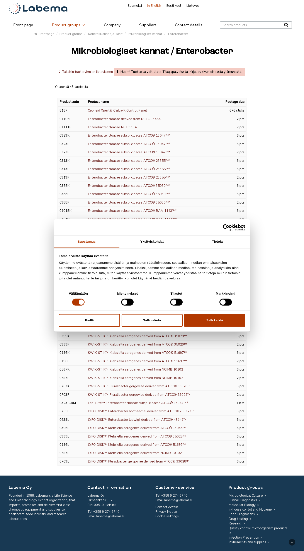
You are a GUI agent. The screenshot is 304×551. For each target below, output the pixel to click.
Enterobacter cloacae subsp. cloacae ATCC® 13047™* (129, 135)
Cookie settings (167, 516)
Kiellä (89, 320)
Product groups (68, 25)
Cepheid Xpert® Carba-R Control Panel (117, 110)
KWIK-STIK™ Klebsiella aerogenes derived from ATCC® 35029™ (137, 336)
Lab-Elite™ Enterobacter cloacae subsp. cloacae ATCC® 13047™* (138, 403)
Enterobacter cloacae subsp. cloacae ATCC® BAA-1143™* (132, 211)
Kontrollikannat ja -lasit (105, 34)
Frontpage (44, 34)
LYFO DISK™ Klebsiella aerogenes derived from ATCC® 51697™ (137, 444)
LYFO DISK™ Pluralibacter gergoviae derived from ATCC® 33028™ (138, 461)
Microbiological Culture (246, 495)
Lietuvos (192, 5)
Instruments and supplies (248, 542)
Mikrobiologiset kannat (145, 34)
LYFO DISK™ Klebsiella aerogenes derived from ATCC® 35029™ (137, 436)
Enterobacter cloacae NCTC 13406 (114, 127)
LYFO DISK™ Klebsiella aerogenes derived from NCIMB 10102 (135, 453)
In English (154, 5)
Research (236, 523)
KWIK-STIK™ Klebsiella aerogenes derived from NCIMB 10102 (135, 369)
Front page (23, 25)
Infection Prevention (244, 537)
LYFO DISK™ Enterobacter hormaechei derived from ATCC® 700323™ (141, 411)
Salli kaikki (214, 320)
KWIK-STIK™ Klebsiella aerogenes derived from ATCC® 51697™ (137, 353)
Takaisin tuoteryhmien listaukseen (86, 72)
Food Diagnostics (242, 514)
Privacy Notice (166, 511)
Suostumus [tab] (87, 241)
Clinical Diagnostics (243, 500)
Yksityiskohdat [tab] (152, 241)
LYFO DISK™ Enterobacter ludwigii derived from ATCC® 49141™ (137, 419)
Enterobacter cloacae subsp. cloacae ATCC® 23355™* (129, 161)
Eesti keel (173, 5)
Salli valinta (152, 320)
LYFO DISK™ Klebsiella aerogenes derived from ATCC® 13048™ (137, 428)
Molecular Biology (242, 505)
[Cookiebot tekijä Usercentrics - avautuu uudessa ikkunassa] (226, 227)
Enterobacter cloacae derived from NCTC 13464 (124, 119)
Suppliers (147, 25)
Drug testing (239, 519)
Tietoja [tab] (217, 241)
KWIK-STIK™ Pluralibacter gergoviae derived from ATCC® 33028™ (139, 386)
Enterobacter (178, 34)
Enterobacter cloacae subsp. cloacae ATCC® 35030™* (129, 186)
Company (112, 25)
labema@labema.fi (110, 516)
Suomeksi (135, 5)
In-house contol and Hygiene (251, 509)
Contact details (188, 25)
